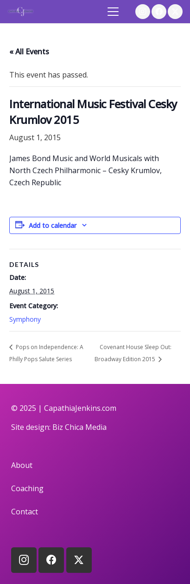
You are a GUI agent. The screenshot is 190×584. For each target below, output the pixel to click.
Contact (24, 511)
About (21, 465)
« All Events (29, 51)
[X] (175, 11)
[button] (113, 11)
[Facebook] (159, 11)
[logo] (20, 11)
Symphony (25, 319)
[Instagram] (142, 11)
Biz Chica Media (79, 427)
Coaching (27, 488)
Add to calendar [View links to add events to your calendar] (52, 225)
